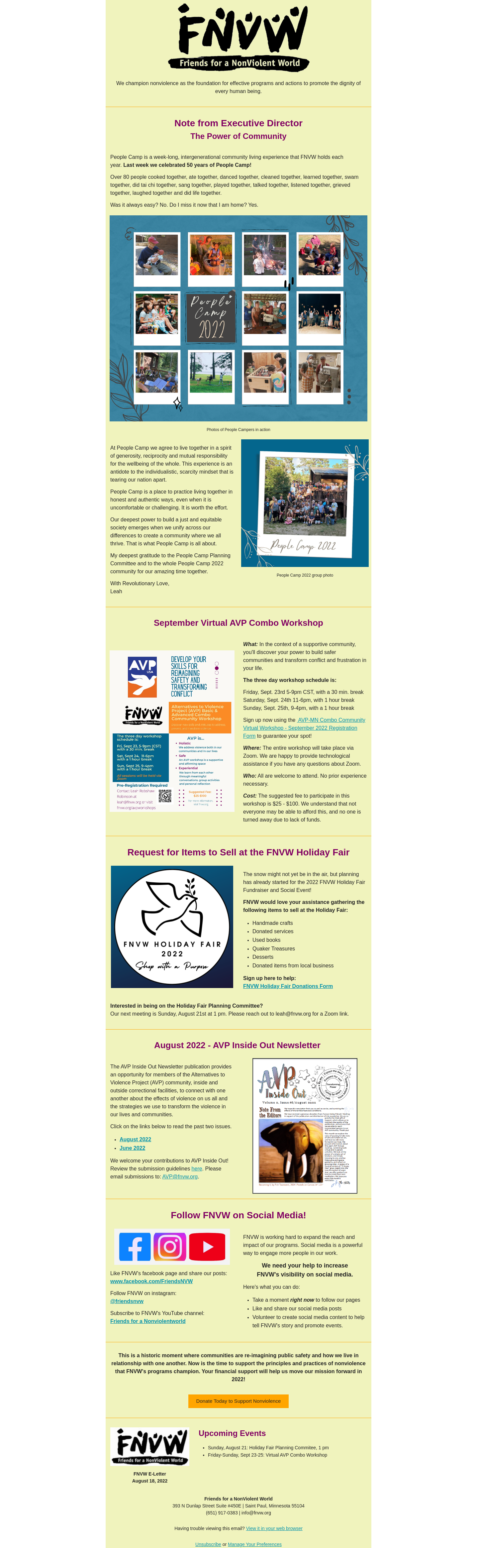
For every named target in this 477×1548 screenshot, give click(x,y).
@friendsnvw (126, 1301)
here (197, 1168)
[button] (238, 1401)
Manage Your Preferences (255, 1544)
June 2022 (132, 1148)
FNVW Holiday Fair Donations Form (288, 986)
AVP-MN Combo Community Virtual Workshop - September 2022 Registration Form (304, 728)
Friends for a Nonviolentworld (148, 1321)
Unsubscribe (208, 1544)
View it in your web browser (274, 1528)
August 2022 (135, 1139)
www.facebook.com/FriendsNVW (151, 1281)
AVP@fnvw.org (180, 1176)
